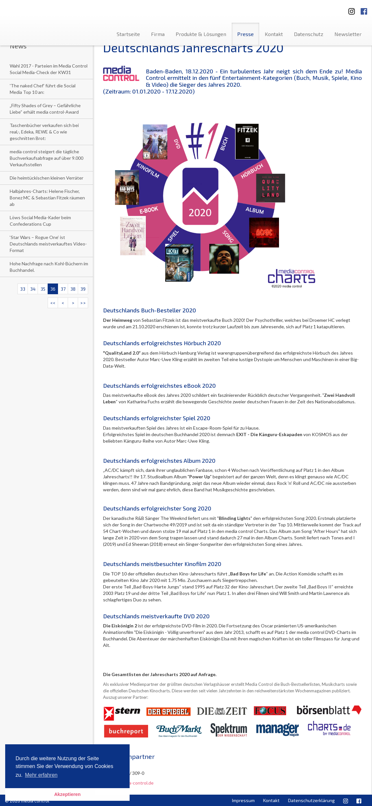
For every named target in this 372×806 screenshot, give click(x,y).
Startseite (128, 34)
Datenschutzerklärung (311, 800)
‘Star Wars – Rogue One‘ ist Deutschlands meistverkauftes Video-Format (48, 243)
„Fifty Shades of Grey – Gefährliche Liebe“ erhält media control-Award (45, 109)
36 (52, 289)
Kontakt (274, 34)
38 (73, 289)
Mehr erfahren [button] (41, 775)
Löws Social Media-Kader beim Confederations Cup (40, 221)
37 (63, 289)
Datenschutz (308, 34)
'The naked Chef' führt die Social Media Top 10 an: (43, 89)
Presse (245, 34)
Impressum (243, 800)
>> (83, 303)
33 (22, 289)
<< (52, 303)
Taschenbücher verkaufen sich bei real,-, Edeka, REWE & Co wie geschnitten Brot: (44, 131)
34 (33, 289)
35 (43, 289)
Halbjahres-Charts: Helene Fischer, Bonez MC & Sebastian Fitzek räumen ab (47, 197)
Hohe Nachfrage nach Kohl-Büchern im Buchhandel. (49, 267)
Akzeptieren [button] (67, 794)
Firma (158, 34)
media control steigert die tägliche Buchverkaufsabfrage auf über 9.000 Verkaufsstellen (46, 158)
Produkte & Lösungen (201, 34)
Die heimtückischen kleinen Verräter (46, 178)
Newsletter (348, 34)
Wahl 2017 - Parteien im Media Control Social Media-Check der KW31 (48, 69)
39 (83, 289)
